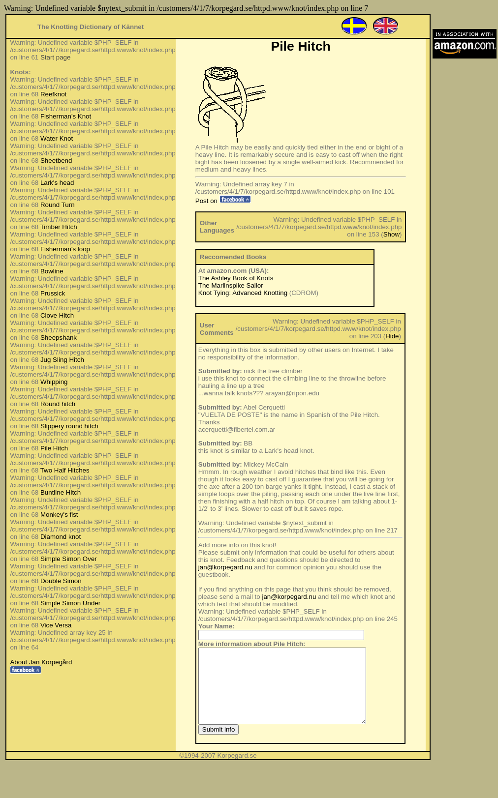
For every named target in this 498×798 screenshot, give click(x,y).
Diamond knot (60, 536)
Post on (223, 201)
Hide (392, 336)
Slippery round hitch (69, 426)
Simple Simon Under (70, 603)
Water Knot (56, 138)
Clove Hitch (57, 315)
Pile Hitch (54, 448)
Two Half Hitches (65, 470)
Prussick (52, 293)
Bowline (51, 271)
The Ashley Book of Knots (236, 278)
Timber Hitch (58, 227)
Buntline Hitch (60, 492)
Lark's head (57, 182)
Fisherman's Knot (65, 116)
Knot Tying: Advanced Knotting (242, 292)
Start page (55, 57)
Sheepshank (58, 337)
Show (391, 234)
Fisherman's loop (65, 249)
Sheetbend (56, 160)
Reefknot (53, 94)
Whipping (54, 381)
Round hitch (57, 404)
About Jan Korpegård (41, 662)
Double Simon (61, 581)
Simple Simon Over (68, 558)
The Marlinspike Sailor (230, 285)
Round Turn (57, 204)
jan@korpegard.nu (225, 567)
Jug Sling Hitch (62, 359)
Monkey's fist (59, 514)
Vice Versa (55, 625)
